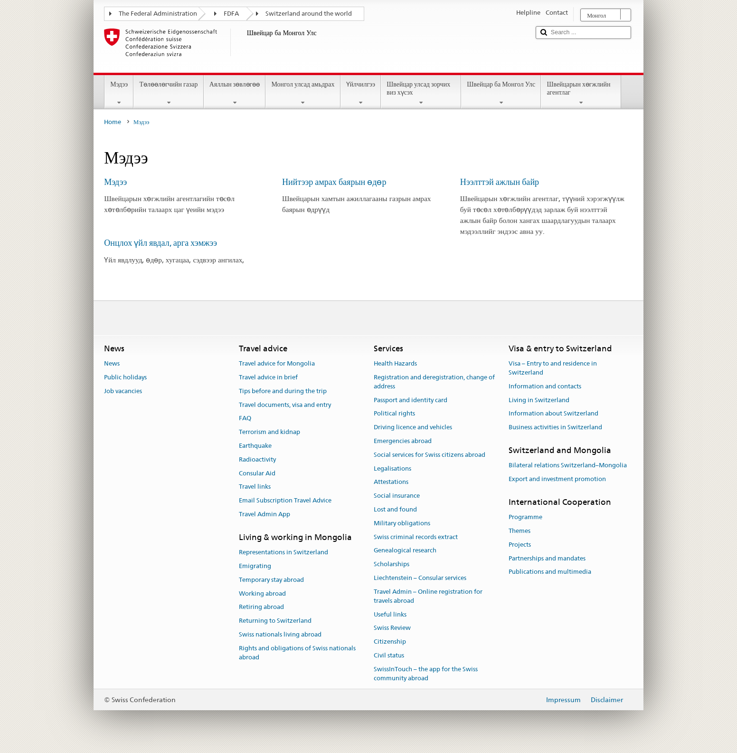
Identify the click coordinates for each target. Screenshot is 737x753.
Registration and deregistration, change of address (434, 382)
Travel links (255, 487)
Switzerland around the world (308, 13)
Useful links (390, 614)
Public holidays (125, 377)
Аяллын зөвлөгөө (234, 93)
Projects (520, 544)
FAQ (245, 418)
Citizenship (390, 641)
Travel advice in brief (268, 377)
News (112, 363)
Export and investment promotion (557, 479)
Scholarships (391, 564)
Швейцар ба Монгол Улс (501, 93)
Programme (525, 517)
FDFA (231, 13)
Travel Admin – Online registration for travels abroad (428, 596)
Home (112, 122)
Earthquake (255, 445)
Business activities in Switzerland (555, 427)
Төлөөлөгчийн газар (168, 93)
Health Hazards (395, 363)
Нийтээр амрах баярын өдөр (334, 182)
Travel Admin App (264, 514)
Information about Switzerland (553, 413)
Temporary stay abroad (271, 579)
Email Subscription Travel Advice (285, 500)
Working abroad (262, 593)
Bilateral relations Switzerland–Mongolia (568, 465)
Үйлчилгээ (361, 93)
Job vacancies (123, 391)
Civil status (389, 655)
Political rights (394, 413)
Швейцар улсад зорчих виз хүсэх (421, 93)
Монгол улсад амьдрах (303, 93)
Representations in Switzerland (283, 552)
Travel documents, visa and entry (285, 404)
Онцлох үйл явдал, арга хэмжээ (160, 243)
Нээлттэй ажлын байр (499, 182)
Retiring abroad (261, 607)
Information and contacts (545, 386)
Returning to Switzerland (275, 620)
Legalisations (392, 468)
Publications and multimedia (550, 572)
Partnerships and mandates (547, 558)
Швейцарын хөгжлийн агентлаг (581, 93)
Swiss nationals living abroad (280, 634)
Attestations (391, 482)
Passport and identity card (410, 400)
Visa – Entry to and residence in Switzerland (553, 368)
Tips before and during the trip (283, 391)
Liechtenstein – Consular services (420, 577)
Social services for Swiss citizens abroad (429, 454)
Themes (519, 530)
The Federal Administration (158, 13)
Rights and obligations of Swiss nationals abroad (297, 653)
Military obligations (402, 523)
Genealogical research (405, 550)
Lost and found (395, 509)
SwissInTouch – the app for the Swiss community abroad (426, 674)
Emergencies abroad (403, 440)
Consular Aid (257, 473)
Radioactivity (257, 459)
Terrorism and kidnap (269, 431)
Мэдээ (119, 93)
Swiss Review (392, 628)
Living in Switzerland (539, 400)
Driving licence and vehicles (413, 427)
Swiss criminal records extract (416, 537)
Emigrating (255, 566)
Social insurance (397, 495)
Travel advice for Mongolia (277, 363)
